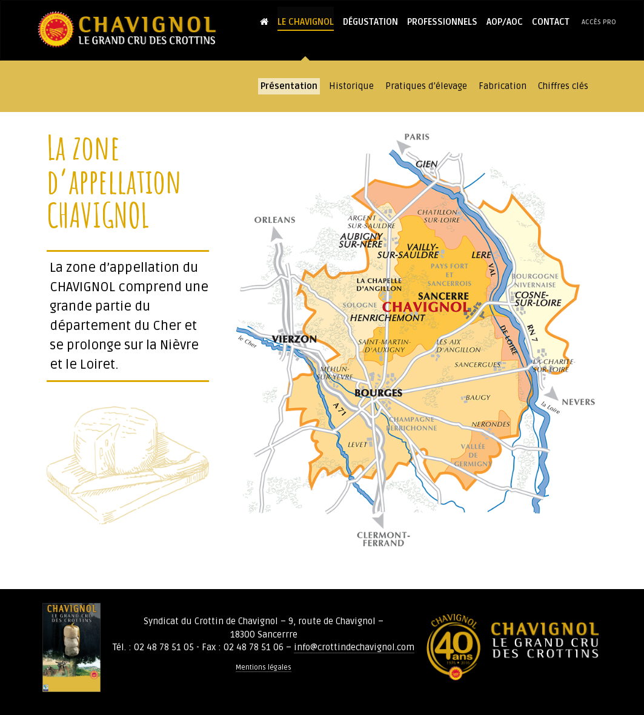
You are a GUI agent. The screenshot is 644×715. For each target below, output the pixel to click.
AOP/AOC (504, 21)
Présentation (289, 86)
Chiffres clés (563, 86)
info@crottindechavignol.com (354, 647)
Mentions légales (263, 667)
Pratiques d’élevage (426, 86)
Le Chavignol (305, 21)
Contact (550, 21)
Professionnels (442, 21)
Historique (351, 86)
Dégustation (370, 21)
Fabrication (502, 86)
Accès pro (599, 22)
